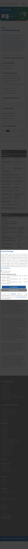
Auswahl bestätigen (14, 290)
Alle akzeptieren (14, 287)
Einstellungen (13, 294)
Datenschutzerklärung (5, 268)
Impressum (8, 298)
